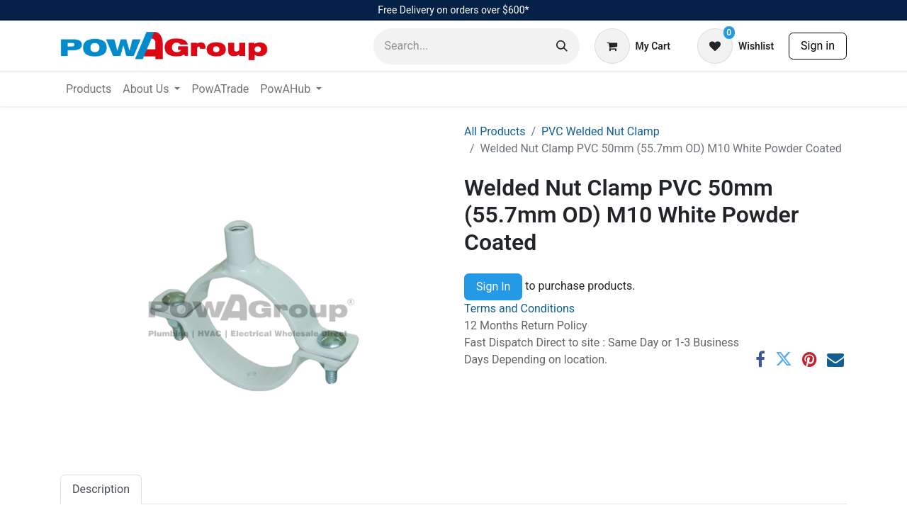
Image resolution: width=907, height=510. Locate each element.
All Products (494, 131)
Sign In (493, 286)
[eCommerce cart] (632, 46)
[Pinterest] (809, 359)
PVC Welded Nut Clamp (600, 131)
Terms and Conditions (519, 308)
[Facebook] (760, 359)
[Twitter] (783, 359)
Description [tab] (101, 489)
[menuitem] (88, 89)
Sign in (818, 45)
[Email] (835, 359)
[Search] (562, 46)
